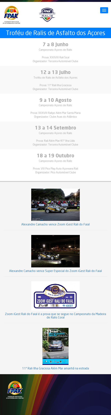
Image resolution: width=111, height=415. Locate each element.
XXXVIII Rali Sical (59, 57)
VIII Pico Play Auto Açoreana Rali (59, 168)
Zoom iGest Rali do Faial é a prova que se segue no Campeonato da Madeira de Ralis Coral (55, 315)
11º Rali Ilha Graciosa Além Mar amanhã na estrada (55, 368)
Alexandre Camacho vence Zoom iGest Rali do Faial (55, 224)
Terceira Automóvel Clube (63, 61)
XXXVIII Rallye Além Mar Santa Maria (59, 112)
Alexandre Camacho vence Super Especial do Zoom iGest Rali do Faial (55, 271)
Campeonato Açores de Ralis (55, 49)
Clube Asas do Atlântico (63, 116)
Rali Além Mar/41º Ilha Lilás (59, 140)
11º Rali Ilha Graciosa (59, 85)
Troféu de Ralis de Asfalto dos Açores (55, 77)
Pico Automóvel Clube (63, 172)
